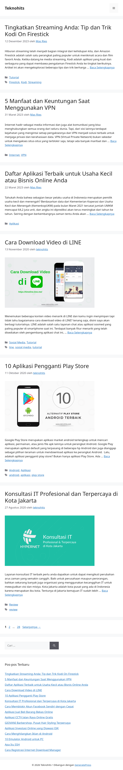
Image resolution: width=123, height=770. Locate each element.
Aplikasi (14, 223)
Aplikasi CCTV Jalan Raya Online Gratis (29, 717)
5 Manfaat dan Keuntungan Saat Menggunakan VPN (47, 104)
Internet (14, 155)
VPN (23, 155)
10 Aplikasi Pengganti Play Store (47, 366)
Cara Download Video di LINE (43, 242)
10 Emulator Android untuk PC (24, 739)
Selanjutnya (31, 627)
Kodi (24, 82)
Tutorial (14, 77)
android (14, 475)
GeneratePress (83, 764)
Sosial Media (17, 342)
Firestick (14, 82)
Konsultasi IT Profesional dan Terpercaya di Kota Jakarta (61, 497)
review (13, 609)
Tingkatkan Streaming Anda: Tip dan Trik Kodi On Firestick (58, 31)
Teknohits (14, 8)
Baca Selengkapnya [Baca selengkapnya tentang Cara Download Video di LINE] (79, 332)
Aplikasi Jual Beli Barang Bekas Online (29, 712)
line (11, 347)
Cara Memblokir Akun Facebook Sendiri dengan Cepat (39, 706)
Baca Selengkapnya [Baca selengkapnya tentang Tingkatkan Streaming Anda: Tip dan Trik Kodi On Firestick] (102, 67)
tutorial (37, 347)
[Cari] (54, 645)
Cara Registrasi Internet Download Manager (33, 750)
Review (13, 604)
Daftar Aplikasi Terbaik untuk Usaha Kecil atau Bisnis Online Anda (58, 177)
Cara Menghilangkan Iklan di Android (28, 733)
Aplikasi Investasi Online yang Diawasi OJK (32, 728)
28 (19, 627)
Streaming (34, 82)
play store (38, 475)
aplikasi (25, 475)
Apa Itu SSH (12, 744)
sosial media (23, 347)
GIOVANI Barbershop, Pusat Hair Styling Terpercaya (38, 723)
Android (14, 470)
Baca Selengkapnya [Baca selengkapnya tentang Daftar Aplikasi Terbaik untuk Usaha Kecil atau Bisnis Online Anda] (102, 214)
